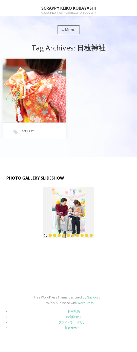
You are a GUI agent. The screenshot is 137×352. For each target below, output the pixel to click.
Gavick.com (95, 297)
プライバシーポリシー (73, 322)
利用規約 (74, 311)
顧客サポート (74, 328)
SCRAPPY (28, 131)
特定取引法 (73, 317)
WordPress (85, 303)
